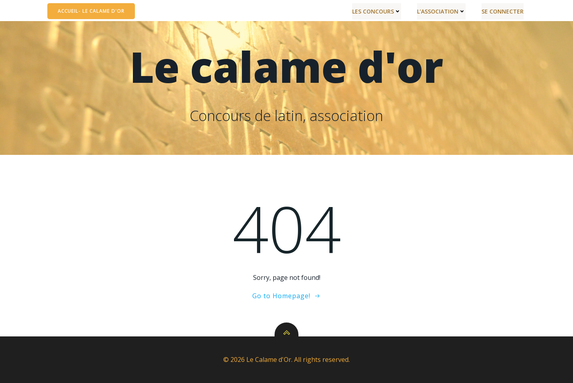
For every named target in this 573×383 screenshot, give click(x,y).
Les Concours (376, 11)
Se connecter (502, 11)
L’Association (441, 11)
